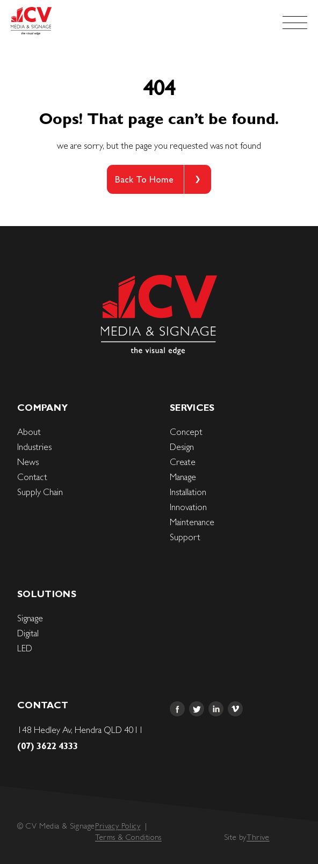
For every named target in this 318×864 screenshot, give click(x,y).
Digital (28, 633)
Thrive (258, 836)
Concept (186, 431)
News (28, 461)
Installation (188, 492)
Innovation (188, 507)
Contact (32, 476)
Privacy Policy (117, 825)
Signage (30, 618)
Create (183, 461)
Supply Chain (40, 492)
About (29, 431)
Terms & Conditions (128, 836)
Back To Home (144, 179)
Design (182, 446)
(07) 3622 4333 (47, 745)
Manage (183, 476)
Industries (34, 446)
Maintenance (192, 522)
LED (24, 648)
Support (185, 537)
